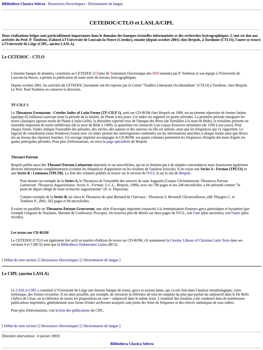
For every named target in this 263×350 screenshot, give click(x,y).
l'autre (235, 213)
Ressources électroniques (66, 4)
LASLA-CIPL (26, 290)
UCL (151, 173)
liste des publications (74, 310)
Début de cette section (20, 260)
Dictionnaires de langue (105, 4)
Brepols (185, 173)
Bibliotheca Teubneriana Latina (84, 244)
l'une (196, 213)
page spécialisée (118, 141)
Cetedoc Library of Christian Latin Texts (200, 240)
